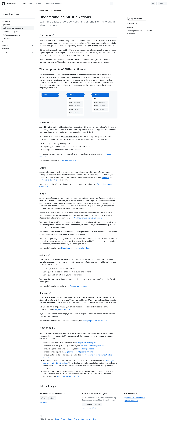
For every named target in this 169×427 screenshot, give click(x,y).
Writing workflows (68, 161)
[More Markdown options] (144, 18)
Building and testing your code (93, 346)
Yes (43, 398)
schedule (105, 177)
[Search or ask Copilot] (78, 3)
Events (44, 167)
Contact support (131, 401)
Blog (94, 419)
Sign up (162, 3)
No (52, 398)
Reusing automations (78, 286)
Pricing (76, 419)
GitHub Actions (11, 14)
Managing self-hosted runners (95, 320)
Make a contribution (92, 404)
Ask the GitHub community (134, 398)
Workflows (46, 122)
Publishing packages (85, 349)
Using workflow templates (86, 343)
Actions (44, 255)
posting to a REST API (48, 180)
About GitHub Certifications (68, 376)
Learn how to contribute (89, 408)
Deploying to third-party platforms (79, 352)
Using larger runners (61, 309)
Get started (57, 11)
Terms (57, 419)
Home (6, 10)
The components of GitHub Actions (62, 69)
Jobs (42, 193)
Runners (45, 293)
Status (70, 419)
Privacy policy (43, 402)
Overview (46, 35)
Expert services (86, 419)
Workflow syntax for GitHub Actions (88, 218)
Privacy (63, 419)
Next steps (47, 328)
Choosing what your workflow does (75, 248)
